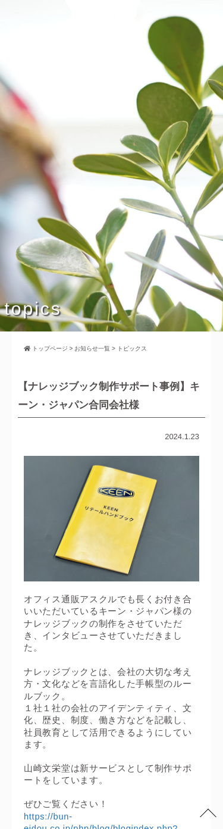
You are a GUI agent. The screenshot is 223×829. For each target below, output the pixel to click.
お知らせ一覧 (92, 348)
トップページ (46, 348)
